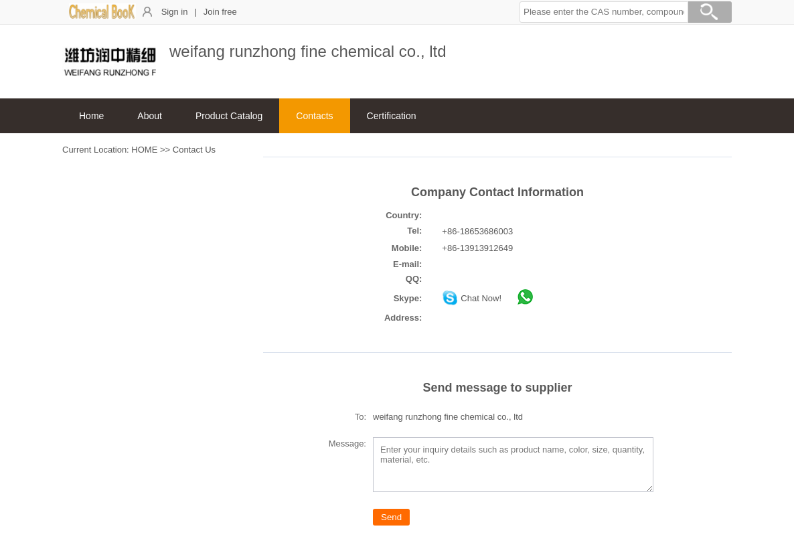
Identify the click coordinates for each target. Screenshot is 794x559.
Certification (391, 115)
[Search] (709, 14)
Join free (220, 12)
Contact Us (194, 150)
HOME (144, 150)
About (149, 115)
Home (91, 115)
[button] (604, 12)
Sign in (174, 12)
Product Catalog (228, 115)
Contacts (314, 115)
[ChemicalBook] (102, 16)
